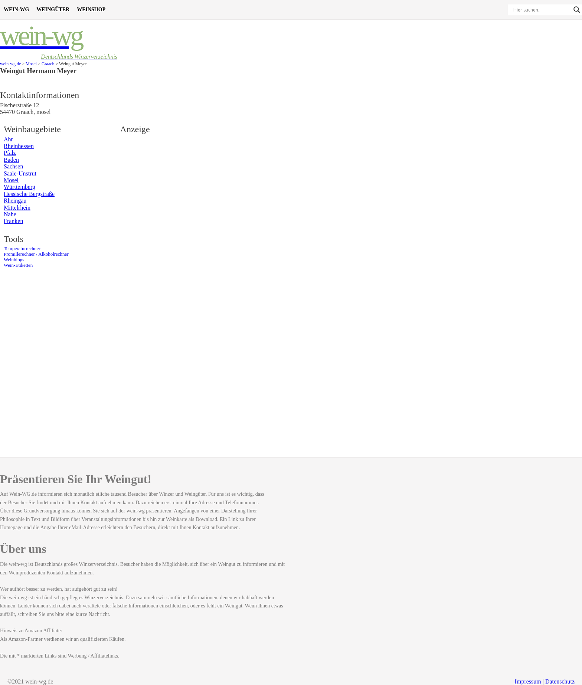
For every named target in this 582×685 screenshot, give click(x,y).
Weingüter (52, 9)
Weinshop (91, 9)
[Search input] (541, 9)
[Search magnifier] (577, 9)
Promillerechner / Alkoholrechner (36, 254)
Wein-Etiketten (18, 265)
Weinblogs (14, 259)
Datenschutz (560, 681)
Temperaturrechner (22, 248)
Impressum (528, 681)
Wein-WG (16, 9)
